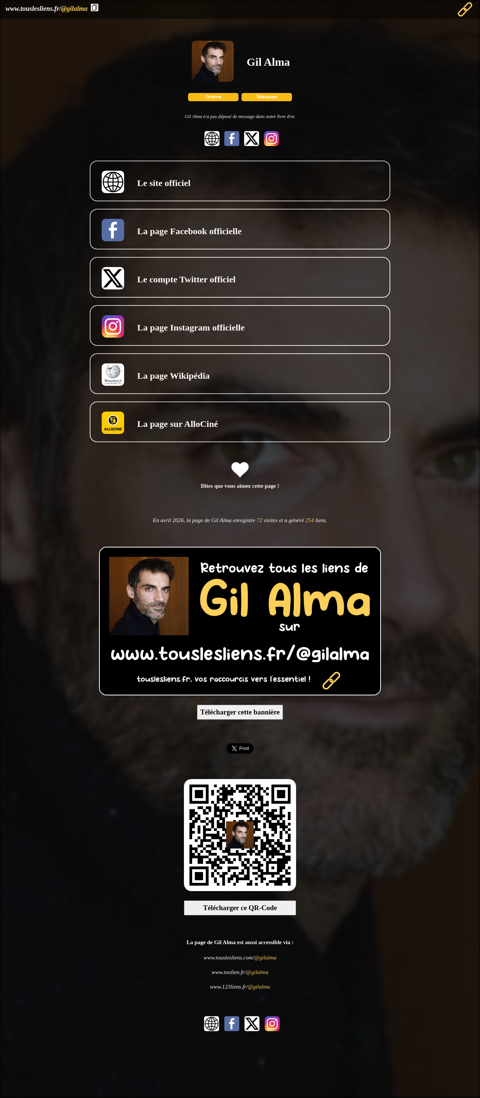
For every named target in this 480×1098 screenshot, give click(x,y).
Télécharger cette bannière (240, 712)
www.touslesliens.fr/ (46, 8)
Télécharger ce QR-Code (240, 908)
